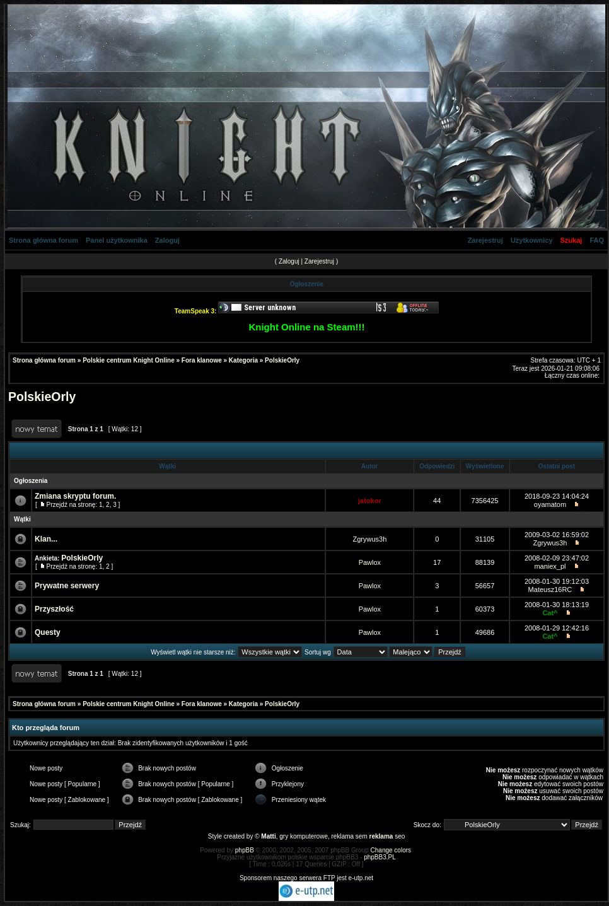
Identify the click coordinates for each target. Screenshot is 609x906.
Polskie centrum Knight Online (129, 360)
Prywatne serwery (67, 585)
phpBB (244, 850)
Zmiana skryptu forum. (75, 496)
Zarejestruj (485, 240)
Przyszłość (54, 609)
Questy (48, 632)
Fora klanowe (202, 360)
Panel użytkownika (117, 240)
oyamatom (550, 504)
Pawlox (370, 562)
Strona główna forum (43, 240)
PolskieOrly (282, 360)
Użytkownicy (532, 240)
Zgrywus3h (369, 539)
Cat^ (549, 613)
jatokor (369, 500)
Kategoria (243, 360)
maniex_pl (550, 566)
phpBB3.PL (380, 857)
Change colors (391, 850)
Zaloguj (167, 240)
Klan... (46, 539)
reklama (381, 836)
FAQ (596, 240)
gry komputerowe (303, 836)
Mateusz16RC (550, 589)
